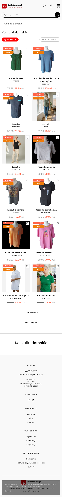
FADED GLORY (46, 212)
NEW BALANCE (15, 298)
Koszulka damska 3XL (46, 253)
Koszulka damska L (46, 295)
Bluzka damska (15, 78)
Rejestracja (31, 440)
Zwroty (31, 467)
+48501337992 (31, 371)
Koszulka (15, 124)
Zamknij (8, 491)
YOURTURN (16, 127)
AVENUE (16, 81)
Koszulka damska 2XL (46, 210)
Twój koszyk (31, 444)
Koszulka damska (46, 167)
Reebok (46, 169)
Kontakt (31, 422)
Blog (31, 418)
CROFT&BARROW (16, 255)
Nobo (46, 127)
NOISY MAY (46, 84)
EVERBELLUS (16, 169)
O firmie (31, 414)
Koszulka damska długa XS (16, 295)
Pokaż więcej (31, 322)
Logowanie (31, 436)
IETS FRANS (46, 298)
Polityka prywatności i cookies (31, 463)
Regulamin (31, 459)
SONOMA (16, 212)
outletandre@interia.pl (31, 374)
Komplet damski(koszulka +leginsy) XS (46, 80)
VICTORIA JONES (46, 255)
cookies (38, 486)
